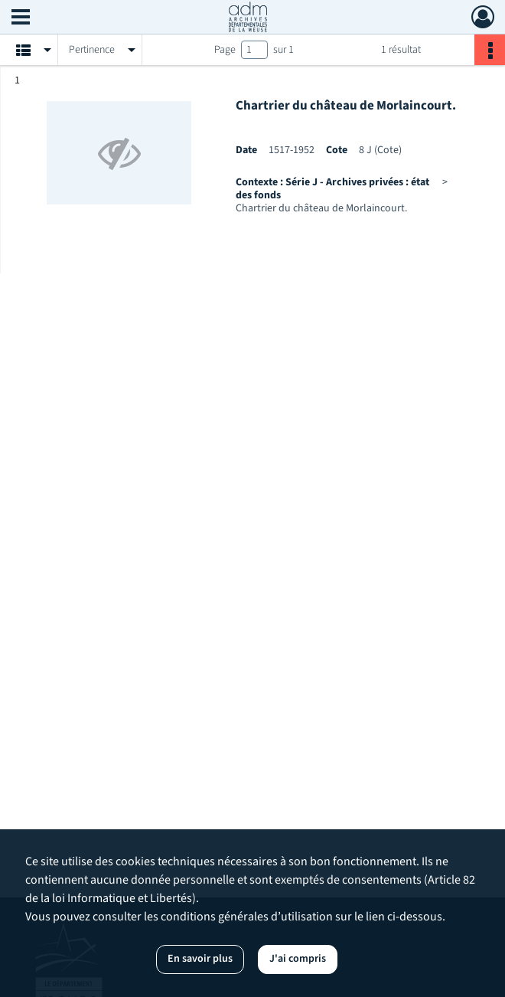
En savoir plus (200, 958)
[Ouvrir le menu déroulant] (20, 18)
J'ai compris (297, 958)
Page (225, 49)
